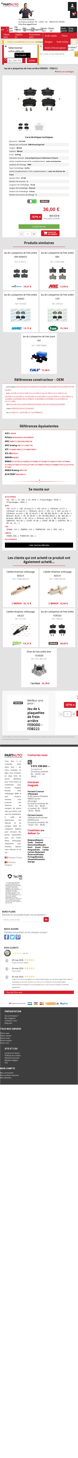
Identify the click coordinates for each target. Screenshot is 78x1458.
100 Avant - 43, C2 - (58, 508)
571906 (39, 464)
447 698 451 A (60, 393)
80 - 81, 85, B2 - (32, 513)
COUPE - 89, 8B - (49, 520)
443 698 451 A (38, 393)
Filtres (65, 36)
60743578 (28, 386)
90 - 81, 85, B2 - (30, 515)
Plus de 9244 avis (14, 992)
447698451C (30, 399)
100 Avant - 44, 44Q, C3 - (16, 511)
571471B (16, 461)
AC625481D (18, 437)
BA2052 (15, 457)
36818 (13, 433)
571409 (51, 461)
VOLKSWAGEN (11, 539)
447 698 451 (49, 393)
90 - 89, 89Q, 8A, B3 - (47, 515)
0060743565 (47, 386)
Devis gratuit (64, 29)
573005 (66, 461)
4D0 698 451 (32, 396)
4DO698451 (62, 399)
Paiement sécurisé (12, 1057)
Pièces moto (5, 1038)
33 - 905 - (22, 499)
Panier (75, 13)
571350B (33, 461)
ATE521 (15, 453)
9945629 (54, 404)
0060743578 (68, 386)
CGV (6, 1062)
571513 (70, 464)
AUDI (7, 505)
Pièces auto (4, 1033)
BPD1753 (23, 470)
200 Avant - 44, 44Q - (15, 513)
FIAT (7, 526)
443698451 (9, 399)
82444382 (22, 404)
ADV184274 (21, 474)
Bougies (48, 42)
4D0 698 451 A (43, 396)
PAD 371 (20, 445)
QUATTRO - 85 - (64, 520)
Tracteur (26, 29)
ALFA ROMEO (10, 496)
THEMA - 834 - (12, 535)
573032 (46, 464)
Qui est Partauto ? (12, 1015)
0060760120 (57, 386)
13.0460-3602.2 (15, 449)
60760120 (37, 386)
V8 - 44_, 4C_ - (12, 523)
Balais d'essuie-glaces (55, 48)
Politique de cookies (13, 1055)
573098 (54, 464)
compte (72, 8)
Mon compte (7, 1068)
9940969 (61, 404)
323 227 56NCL (10, 401)
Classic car (51, 30)
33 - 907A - (33, 499)
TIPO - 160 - (58, 529)
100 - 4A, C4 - (42, 508)
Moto (18, 29)
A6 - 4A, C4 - (30, 518)
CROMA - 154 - (12, 529)
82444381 (13, 404)
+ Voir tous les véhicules (39, 545)
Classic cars (44, 30)
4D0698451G (51, 399)
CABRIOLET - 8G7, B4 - (15, 520)
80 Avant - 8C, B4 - (14, 515)
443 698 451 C (14, 412)
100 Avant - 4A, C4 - (37, 511)
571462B (24, 461)
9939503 (38, 404)
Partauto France (13, 857)
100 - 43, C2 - (12, 508)
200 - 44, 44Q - (63, 511)
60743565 (20, 386)
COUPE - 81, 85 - (33, 520)
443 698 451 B (15, 393)
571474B (42, 461)
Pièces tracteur (6, 1040)
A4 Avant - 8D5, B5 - (14, 518)
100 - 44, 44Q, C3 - (27, 508)
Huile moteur (62, 42)
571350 (8, 464)
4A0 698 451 (9, 396)
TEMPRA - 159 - (26, 529)
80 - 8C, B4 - (66, 513)
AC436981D (29, 437)
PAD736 (29, 441)
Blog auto (8, 1023)
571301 (58, 461)
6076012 (8, 390)
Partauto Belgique (10, 863)
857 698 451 (67, 396)
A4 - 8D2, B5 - (64, 515)
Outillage (34, 29)
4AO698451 (40, 399)
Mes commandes (7, 1072)
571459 (8, 467)
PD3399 (21, 441)
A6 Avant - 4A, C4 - (44, 518)
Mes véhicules (5, 1077)
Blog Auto (71, 29)
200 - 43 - (51, 511)
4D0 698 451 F (56, 396)
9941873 (46, 404)
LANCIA (8, 532)
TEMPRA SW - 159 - (43, 529)
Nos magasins (10, 1018)
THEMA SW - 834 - (27, 535)
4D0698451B (19, 399)
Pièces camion (5, 1035)
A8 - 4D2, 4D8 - (60, 518)
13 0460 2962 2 (30, 449)
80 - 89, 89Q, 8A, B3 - (50, 513)
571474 (23, 464)
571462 (16, 464)
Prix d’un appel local (28, 24)
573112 (62, 464)
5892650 (30, 404)
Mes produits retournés (9, 1075)
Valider (32, 60)
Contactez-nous (11, 1020)
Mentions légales (11, 1060)
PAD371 (13, 441)
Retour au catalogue (65, 71)
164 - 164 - (11, 499)
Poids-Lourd (10, 30)
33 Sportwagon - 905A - (16, 502)
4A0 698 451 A (21, 396)
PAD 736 (29, 445)
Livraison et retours (12, 1053)
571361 (31, 464)
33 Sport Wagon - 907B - (49, 499)
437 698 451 (26, 393)
